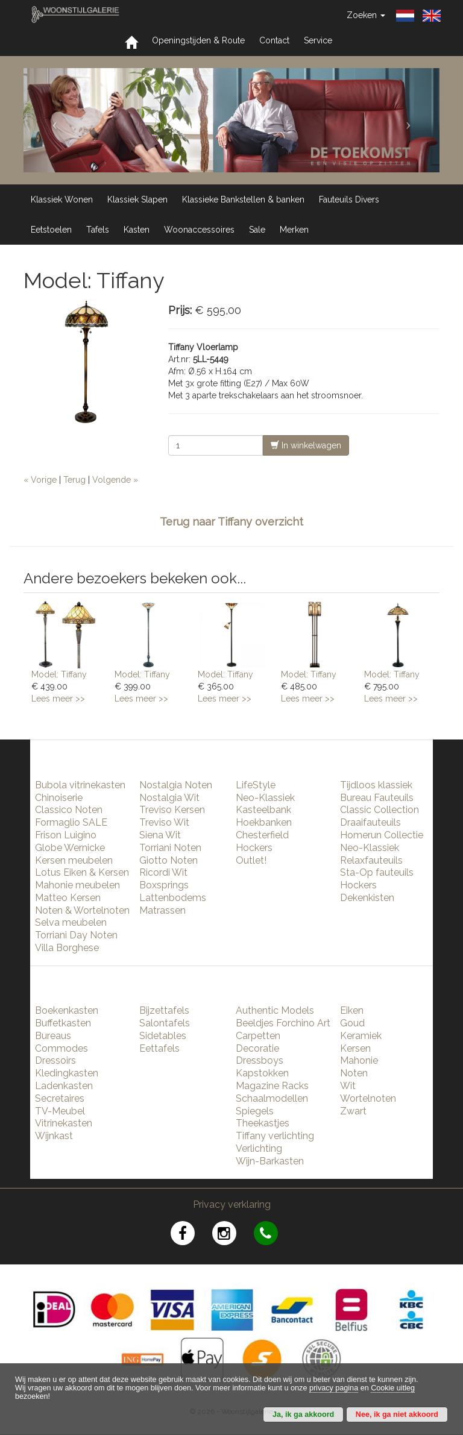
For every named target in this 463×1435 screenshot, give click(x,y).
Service (318, 40)
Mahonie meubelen (77, 885)
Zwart (353, 1111)
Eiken (352, 1010)
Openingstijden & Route (198, 40)
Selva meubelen (71, 922)
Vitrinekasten (63, 1123)
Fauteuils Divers (349, 199)
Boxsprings (164, 885)
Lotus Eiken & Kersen (82, 872)
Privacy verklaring (232, 1204)
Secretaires (59, 1098)
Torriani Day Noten (76, 935)
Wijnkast (54, 1135)
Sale (257, 229)
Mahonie (359, 1060)
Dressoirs (55, 1060)
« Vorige (40, 480)
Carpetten (258, 1035)
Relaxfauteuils (371, 860)
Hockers (254, 847)
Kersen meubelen (74, 860)
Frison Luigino (65, 835)
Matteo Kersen (68, 897)
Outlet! (251, 860)
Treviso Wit (164, 822)
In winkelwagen (306, 445)
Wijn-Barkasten (270, 1161)
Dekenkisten (367, 897)
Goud (352, 1023)
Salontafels (164, 1023)
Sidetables (162, 1035)
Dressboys (259, 1060)
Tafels (97, 229)
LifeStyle (256, 785)
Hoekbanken (264, 822)
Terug (74, 480)
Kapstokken (262, 1073)
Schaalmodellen (272, 1098)
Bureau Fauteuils (377, 797)
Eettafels (159, 1048)
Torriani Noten (170, 847)
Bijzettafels (164, 1010)
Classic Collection (379, 809)
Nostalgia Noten (175, 785)
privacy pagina (333, 1388)
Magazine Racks (272, 1085)
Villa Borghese (67, 947)
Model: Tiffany (59, 674)
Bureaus (53, 1035)
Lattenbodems (172, 897)
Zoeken (366, 15)
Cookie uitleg (393, 1388)
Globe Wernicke (70, 847)
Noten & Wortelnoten (82, 910)
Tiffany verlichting (275, 1135)
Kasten (137, 229)
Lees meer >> (58, 698)
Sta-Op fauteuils (377, 872)
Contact (274, 40)
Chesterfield (262, 835)
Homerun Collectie (381, 835)
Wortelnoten (368, 1098)
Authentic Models (275, 1010)
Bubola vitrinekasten (80, 785)
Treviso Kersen (172, 809)
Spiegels (255, 1111)
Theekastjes (262, 1123)
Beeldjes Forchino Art (283, 1023)
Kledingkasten (66, 1073)
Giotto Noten (168, 860)
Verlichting (259, 1148)
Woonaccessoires (199, 229)
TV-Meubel (60, 1111)
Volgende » (115, 480)
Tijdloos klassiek (376, 785)
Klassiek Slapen (137, 199)
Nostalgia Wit (169, 797)
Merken (294, 229)
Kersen (355, 1048)
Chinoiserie (59, 797)
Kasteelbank (263, 809)
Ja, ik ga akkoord (303, 1414)
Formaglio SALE (71, 822)
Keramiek (361, 1035)
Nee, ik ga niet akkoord (397, 1414)
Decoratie (257, 1048)
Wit (348, 1085)
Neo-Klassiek (265, 797)
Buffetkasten (63, 1023)
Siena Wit (160, 835)
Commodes (61, 1048)
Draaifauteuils (370, 822)
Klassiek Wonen (62, 199)
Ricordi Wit (163, 872)
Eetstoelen (51, 229)
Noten (354, 1073)
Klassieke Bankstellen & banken (243, 199)
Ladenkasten (64, 1085)
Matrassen (162, 910)
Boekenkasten (66, 1010)
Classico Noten (68, 809)
